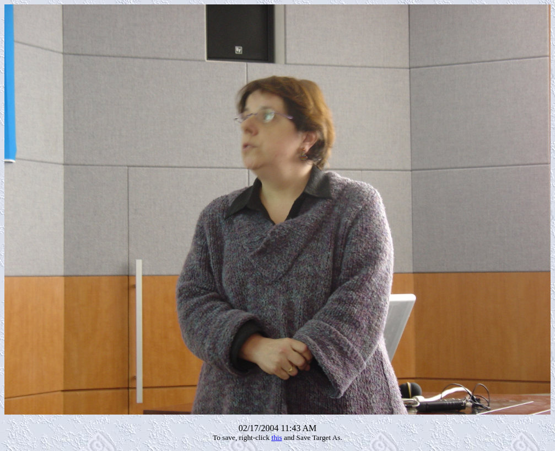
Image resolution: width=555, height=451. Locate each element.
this (276, 437)
